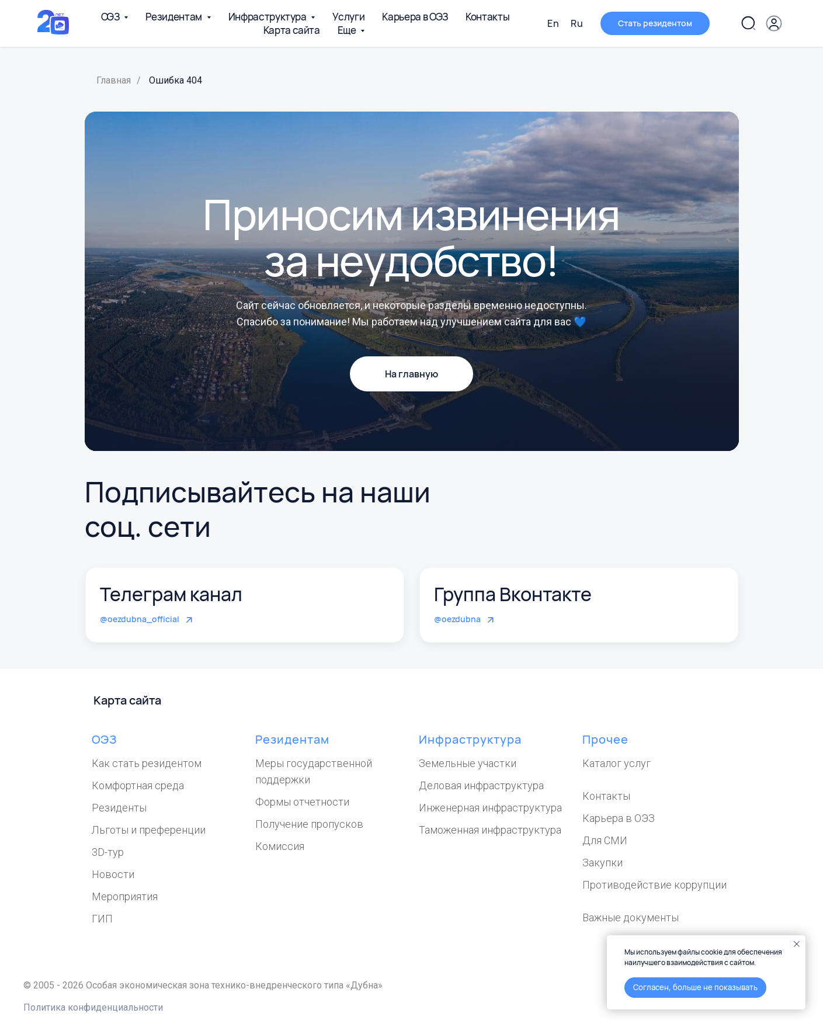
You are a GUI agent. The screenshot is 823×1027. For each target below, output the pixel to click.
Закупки (602, 862)
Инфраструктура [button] (268, 16)
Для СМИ (604, 840)
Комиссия (279, 846)
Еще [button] (348, 30)
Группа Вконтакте (513, 594)
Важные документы (630, 917)
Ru (577, 23)
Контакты (487, 16)
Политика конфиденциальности (93, 1007)
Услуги (348, 16)
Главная (113, 80)
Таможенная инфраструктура (490, 830)
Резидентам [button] (174, 16)
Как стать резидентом (147, 763)
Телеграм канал (171, 594)
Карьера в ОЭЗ (415, 16)
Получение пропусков (309, 824)
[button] (774, 23)
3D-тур (108, 852)
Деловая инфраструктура (481, 785)
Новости (113, 874)
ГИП (102, 918)
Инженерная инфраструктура (490, 808)
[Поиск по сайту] (748, 23)
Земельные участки (467, 763)
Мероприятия (125, 896)
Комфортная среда (138, 785)
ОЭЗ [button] (111, 16)
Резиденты (119, 808)
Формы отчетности (302, 802)
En (553, 23)
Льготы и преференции (149, 830)
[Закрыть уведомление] (797, 944)
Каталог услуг (616, 763)
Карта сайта (291, 30)
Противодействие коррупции (654, 885)
